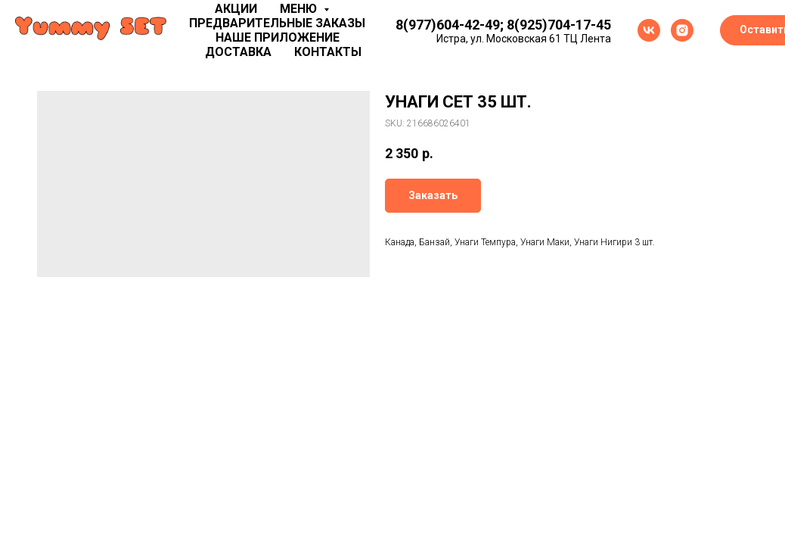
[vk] (649, 30)
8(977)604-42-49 (448, 25)
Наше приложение (278, 37)
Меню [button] (300, 9)
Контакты (327, 52)
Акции (236, 9)
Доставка (238, 52)
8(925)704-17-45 (559, 25)
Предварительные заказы (277, 23)
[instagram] (682, 30)
